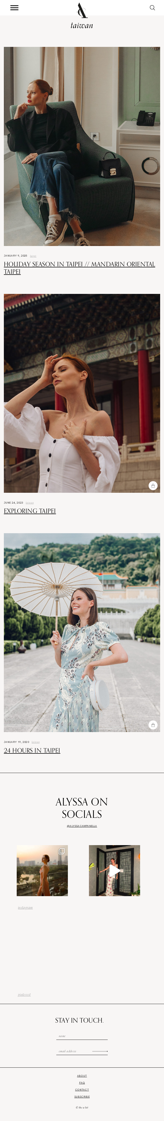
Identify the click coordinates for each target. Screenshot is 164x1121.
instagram (25, 907)
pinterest (24, 994)
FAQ (82, 1082)
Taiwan (30, 502)
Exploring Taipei (30, 511)
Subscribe (82, 1096)
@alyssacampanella (82, 826)
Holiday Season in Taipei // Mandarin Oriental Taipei (79, 267)
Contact (82, 1089)
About (82, 1075)
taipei (33, 255)
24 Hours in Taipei (32, 750)
